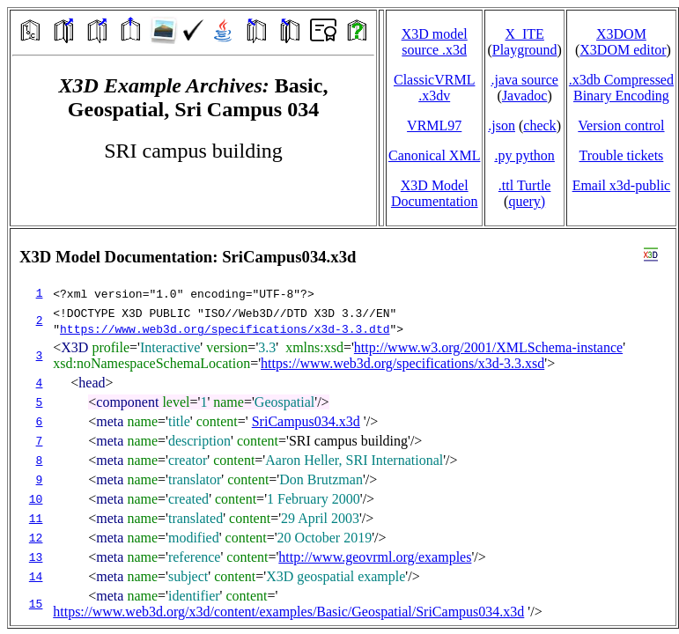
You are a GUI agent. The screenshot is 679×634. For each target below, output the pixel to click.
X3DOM (621, 33)
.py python (524, 155)
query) (526, 201)
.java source (524, 79)
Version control (621, 125)
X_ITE (524, 33)
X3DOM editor (622, 49)
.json (501, 125)
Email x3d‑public (621, 185)
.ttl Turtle (524, 185)
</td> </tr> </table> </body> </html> (343, 427)
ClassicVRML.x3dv (434, 87)
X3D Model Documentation (434, 193)
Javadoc (525, 95)
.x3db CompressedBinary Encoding (621, 87)
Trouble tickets (621, 155)
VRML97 (434, 125)
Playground (524, 49)
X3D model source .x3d (435, 41)
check (539, 125)
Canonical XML (434, 155)
